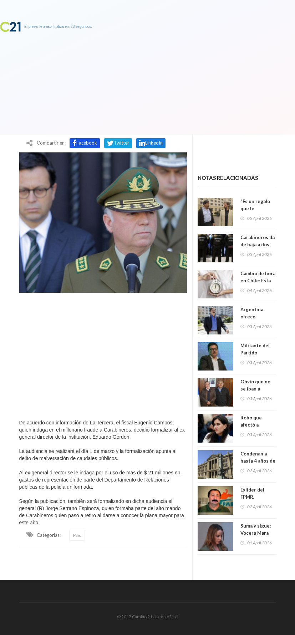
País (77, 535)
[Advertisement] (103, 354)
